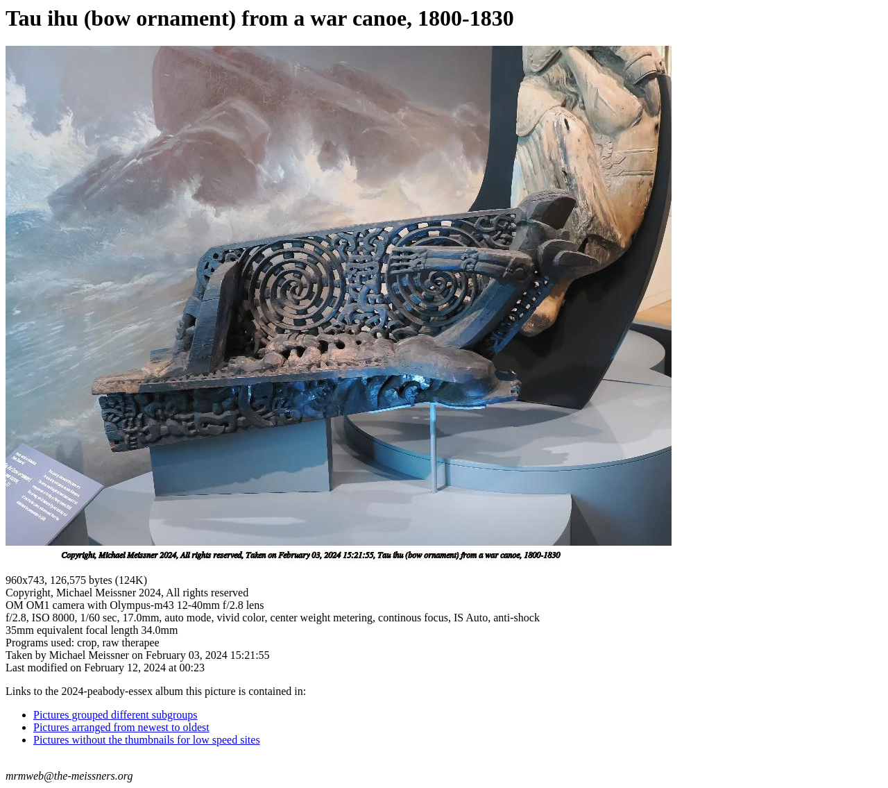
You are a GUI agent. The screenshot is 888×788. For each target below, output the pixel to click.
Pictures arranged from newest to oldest (121, 727)
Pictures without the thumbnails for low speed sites (146, 740)
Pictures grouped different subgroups (115, 715)
